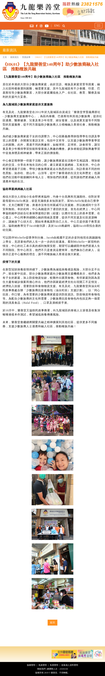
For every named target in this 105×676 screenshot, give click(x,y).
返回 (52, 622)
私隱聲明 (54, 665)
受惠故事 (26, 57)
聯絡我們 (41, 669)
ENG (57, 25)
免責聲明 (42, 665)
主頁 (5, 57)
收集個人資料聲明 (69, 665)
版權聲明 (31, 665)
